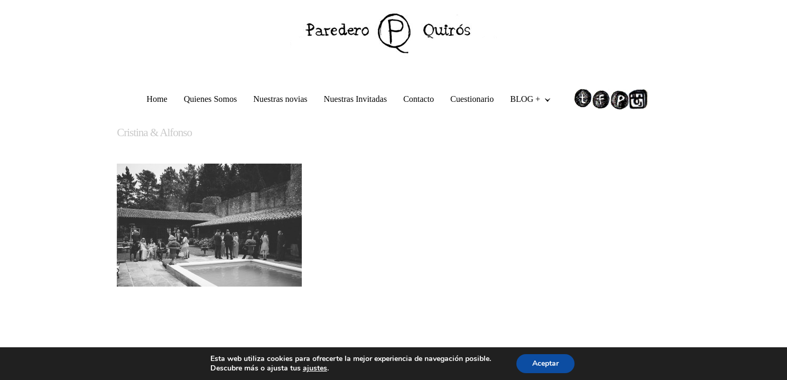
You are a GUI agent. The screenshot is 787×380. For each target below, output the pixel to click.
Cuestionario (472, 98)
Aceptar (545, 363)
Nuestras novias (280, 98)
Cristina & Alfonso (154, 132)
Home (156, 98)
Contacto (418, 98)
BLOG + (526, 100)
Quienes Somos (210, 98)
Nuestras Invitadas (355, 98)
